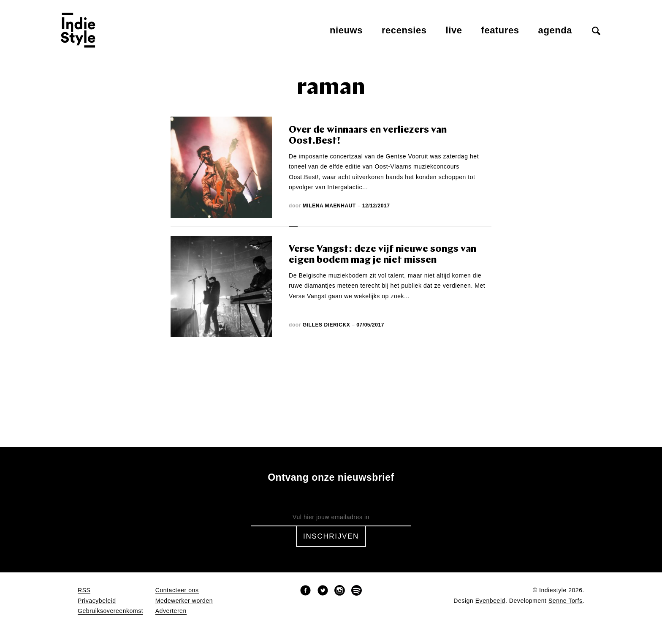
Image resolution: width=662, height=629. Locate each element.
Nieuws (346, 30)
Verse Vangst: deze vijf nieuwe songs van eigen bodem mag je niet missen (382, 255)
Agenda (555, 30)
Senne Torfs (565, 601)
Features (500, 30)
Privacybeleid (97, 601)
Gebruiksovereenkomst (110, 611)
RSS (84, 590)
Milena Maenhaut (329, 206)
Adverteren (171, 611)
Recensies (404, 30)
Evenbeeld (490, 601)
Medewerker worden (184, 601)
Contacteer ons (177, 590)
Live (454, 30)
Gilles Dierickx (326, 325)
